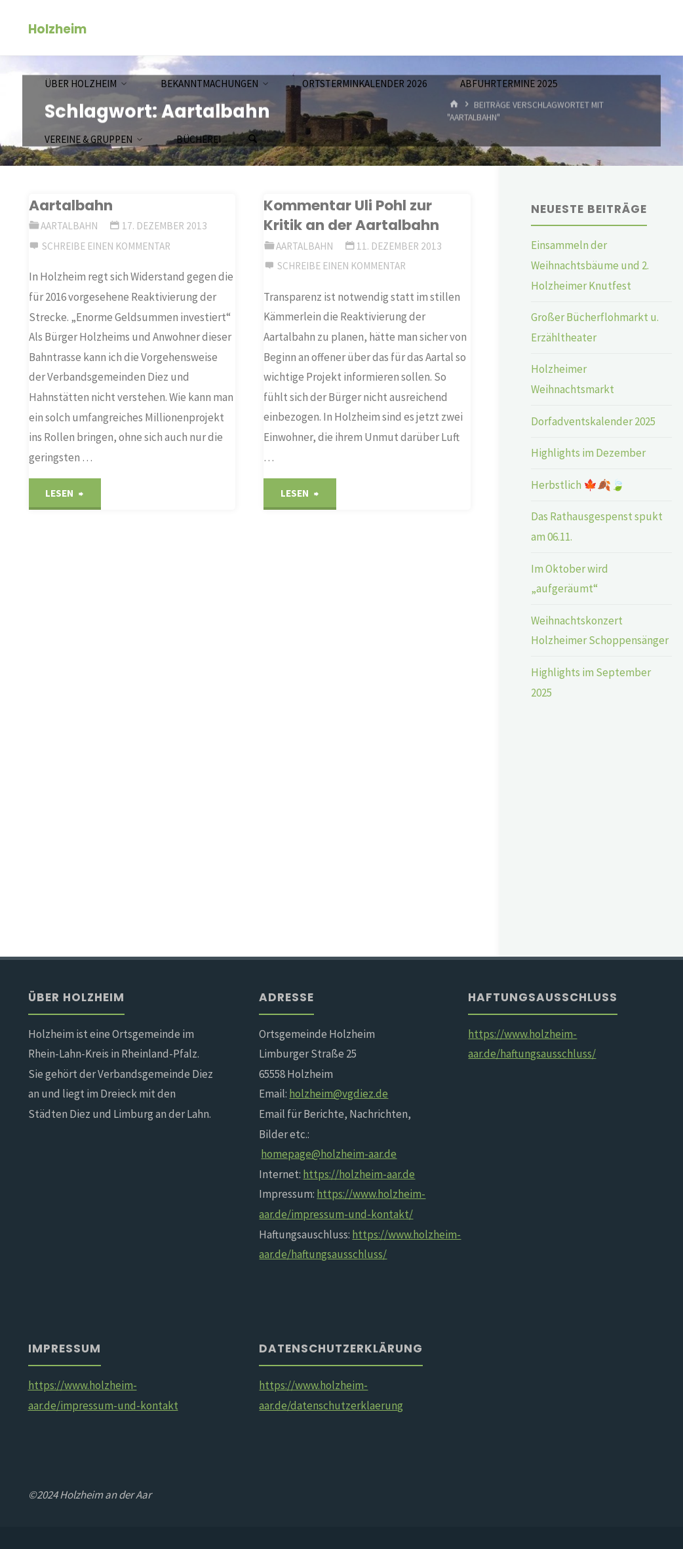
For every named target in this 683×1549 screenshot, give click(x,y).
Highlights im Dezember (588, 453)
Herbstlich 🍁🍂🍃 (578, 485)
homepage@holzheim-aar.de (329, 1154)
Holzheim (57, 28)
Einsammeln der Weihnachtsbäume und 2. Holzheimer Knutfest (590, 265)
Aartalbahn (71, 205)
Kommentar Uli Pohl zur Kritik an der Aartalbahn (351, 215)
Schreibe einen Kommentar (106, 246)
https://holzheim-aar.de (359, 1174)
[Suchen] (253, 139)
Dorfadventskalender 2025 (593, 421)
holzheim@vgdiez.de (338, 1093)
